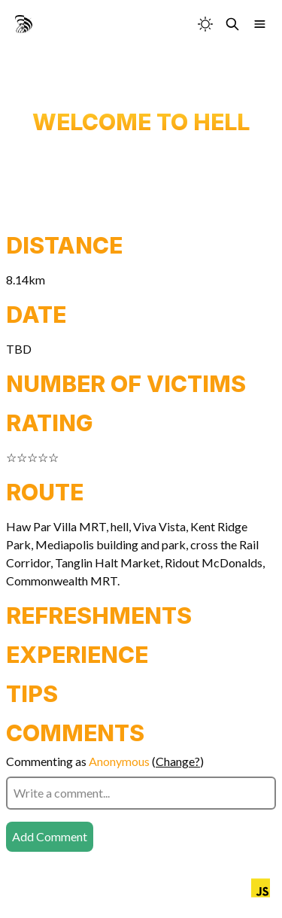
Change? (178, 761)
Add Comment (49, 836)
